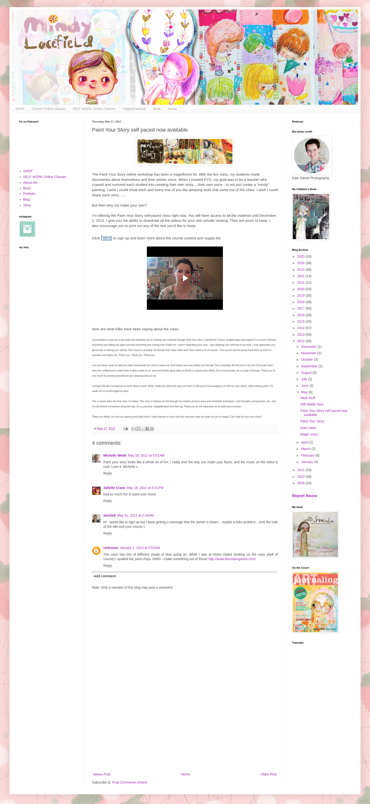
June (305, 386)
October (307, 359)
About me (30, 182)
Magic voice (309, 434)
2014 (301, 328)
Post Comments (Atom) (129, 782)
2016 (301, 315)
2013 (301, 334)
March (306, 449)
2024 (301, 263)
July (304, 379)
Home (172, 109)
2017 (301, 308)
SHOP (20, 109)
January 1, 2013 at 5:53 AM (140, 548)
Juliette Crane (114, 488)
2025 (301, 256)
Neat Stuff (307, 398)
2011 (301, 470)
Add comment (105, 576)
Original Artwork (134, 109)
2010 (301, 476)
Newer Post (101, 774)
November (309, 353)
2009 (301, 483)
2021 (301, 282)
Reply (107, 473)
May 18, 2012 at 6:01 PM (145, 488)
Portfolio (29, 194)
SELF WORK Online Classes (93, 109)
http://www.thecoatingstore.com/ (232, 559)
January (307, 462)
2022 (301, 276)
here (106, 237)
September (309, 366)
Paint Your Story (312, 421)
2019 (301, 295)
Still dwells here (311, 404)
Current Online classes (49, 109)
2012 (301, 341)
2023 (301, 269)
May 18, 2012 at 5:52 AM (146, 455)
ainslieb (109, 515)
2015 (301, 321)
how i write (308, 428)
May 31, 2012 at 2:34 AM (135, 515)
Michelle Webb (114, 455)
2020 (301, 289)
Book (157, 109)
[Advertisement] (185, 732)
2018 (301, 302)
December (309, 347)
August (306, 373)
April (305, 442)
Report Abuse (304, 495)
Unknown (110, 548)
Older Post (269, 774)
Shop (27, 205)
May (304, 392)
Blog (26, 199)
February (308, 455)
